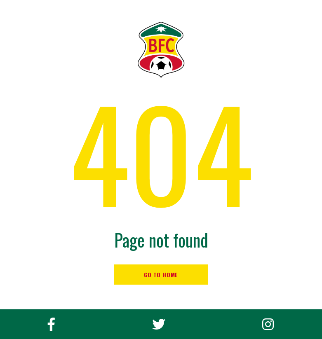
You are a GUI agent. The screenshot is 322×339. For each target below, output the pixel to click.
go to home (161, 274)
